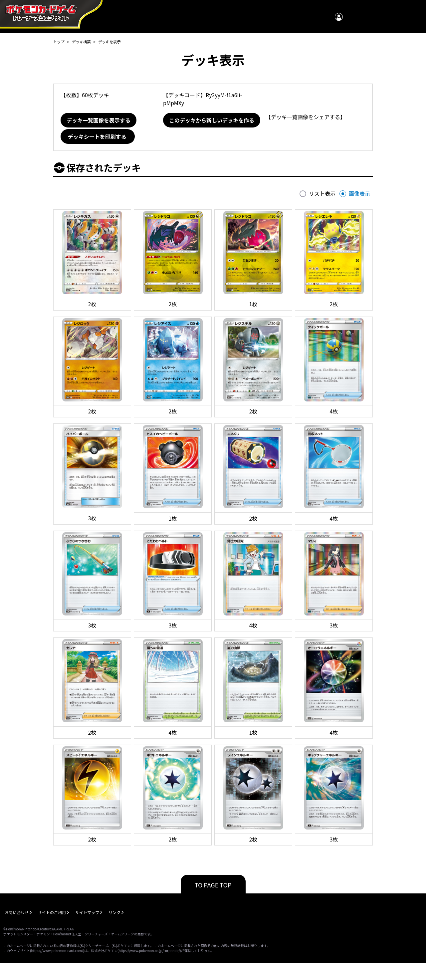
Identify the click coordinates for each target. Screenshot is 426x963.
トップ (59, 41)
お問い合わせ (17, 912)
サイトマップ (87, 912)
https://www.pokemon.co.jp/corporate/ (149, 950)
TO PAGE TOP (213, 884)
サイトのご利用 (52, 912)
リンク (114, 912)
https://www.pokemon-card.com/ (57, 950)
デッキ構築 (81, 41)
